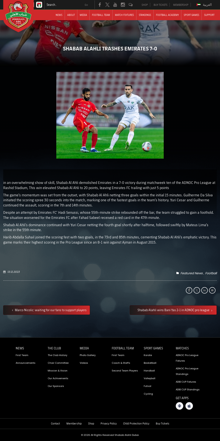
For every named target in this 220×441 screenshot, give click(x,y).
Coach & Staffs (121, 363)
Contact (55, 423)
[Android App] (179, 406)
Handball (149, 370)
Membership (74, 423)
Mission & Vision (57, 370)
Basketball (150, 363)
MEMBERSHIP (180, 4)
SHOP (145, 4)
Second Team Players (125, 370)
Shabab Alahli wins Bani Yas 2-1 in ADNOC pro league (174, 310)
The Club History (57, 355)
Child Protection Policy (136, 423)
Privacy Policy (109, 423)
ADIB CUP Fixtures (186, 381)
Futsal (147, 386)
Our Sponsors (56, 386)
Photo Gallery (88, 355)
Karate (148, 355)
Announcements (25, 363)
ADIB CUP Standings (188, 389)
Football (211, 273)
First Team (22, 355)
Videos (84, 363)
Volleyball (149, 378)
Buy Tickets (162, 423)
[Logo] (22, 16)
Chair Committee (58, 363)
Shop (91, 423)
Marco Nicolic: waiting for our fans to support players (50, 310)
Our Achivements (58, 378)
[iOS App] (189, 406)
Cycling (148, 394)
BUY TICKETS (160, 4)
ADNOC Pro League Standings (187, 371)
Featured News (191, 273)
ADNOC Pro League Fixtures (187, 357)
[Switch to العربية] (204, 5)
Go (86, 4)
